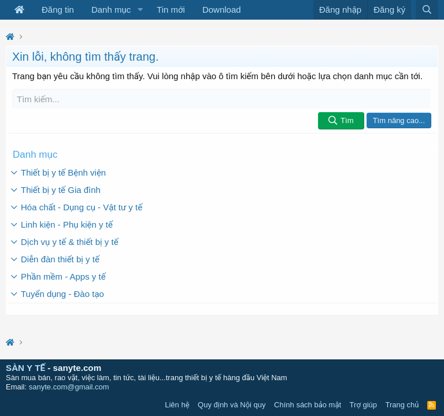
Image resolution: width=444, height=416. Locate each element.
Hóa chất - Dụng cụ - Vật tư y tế (81, 207)
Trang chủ (402, 404)
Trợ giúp (363, 404)
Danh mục (111, 9)
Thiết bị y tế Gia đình (61, 190)
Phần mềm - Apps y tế (63, 276)
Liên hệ (177, 404)
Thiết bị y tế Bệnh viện (63, 172)
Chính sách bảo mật (307, 404)
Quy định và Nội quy (232, 404)
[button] (140, 10)
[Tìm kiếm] (222, 99)
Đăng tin (58, 9)
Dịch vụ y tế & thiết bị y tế (70, 242)
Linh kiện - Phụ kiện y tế (67, 224)
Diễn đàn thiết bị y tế (60, 259)
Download (221, 9)
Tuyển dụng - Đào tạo (62, 294)
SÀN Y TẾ (25, 368)
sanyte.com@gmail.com (69, 386)
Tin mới (171, 9)
